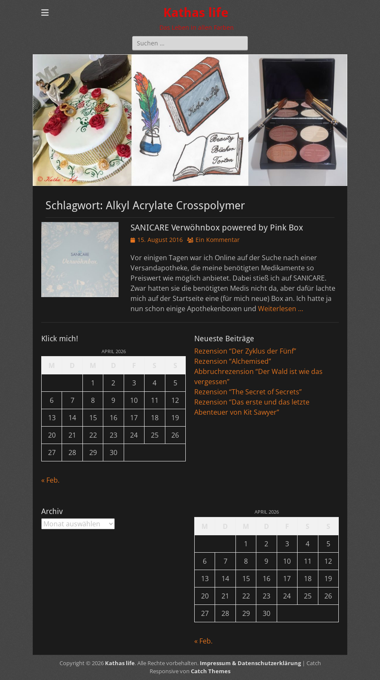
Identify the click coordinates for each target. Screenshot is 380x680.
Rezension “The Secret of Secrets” (248, 391)
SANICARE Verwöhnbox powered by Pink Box (216, 227)
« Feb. (50, 480)
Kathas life (195, 12)
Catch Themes (210, 671)
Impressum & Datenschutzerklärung (250, 663)
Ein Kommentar (218, 240)
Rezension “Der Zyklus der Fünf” (245, 351)
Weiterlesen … (280, 308)
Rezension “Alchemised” (232, 361)
